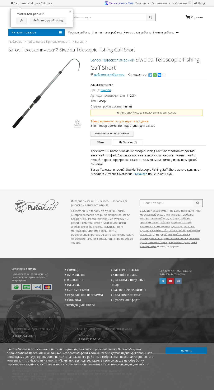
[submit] (150, 17)
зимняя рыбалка (180, 218)
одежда (158, 234)
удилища (176, 226)
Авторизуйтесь (130, 112)
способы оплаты (91, 227)
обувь (168, 234)
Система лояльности (101, 231)
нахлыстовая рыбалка (154, 218)
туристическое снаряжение (182, 238)
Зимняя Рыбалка (163, 32)
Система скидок (77, 290)
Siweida (106, 90)
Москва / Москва (41, 3)
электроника (148, 246)
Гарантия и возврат (126, 295)
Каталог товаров (36, 32)
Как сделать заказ (124, 270)
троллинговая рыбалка (155, 222)
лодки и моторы (181, 222)
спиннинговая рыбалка (178, 214)
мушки (165, 226)
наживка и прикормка (183, 242)
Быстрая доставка (82, 215)
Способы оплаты (124, 275)
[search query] (112, 17)
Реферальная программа (83, 295)
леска (182, 230)
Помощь (142, 3)
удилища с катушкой (153, 230)
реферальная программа (87, 235)
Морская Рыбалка (79, 32)
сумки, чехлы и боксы (153, 242)
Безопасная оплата (24, 269)
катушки (189, 226)
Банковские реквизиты (128, 290)
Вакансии (72, 285)
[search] (198, 203)
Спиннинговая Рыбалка (107, 32)
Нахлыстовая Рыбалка (137, 32)
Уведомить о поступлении (112, 133)
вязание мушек (150, 226)
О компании (161, 3)
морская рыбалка (151, 214)
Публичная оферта (125, 300)
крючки (172, 230)
